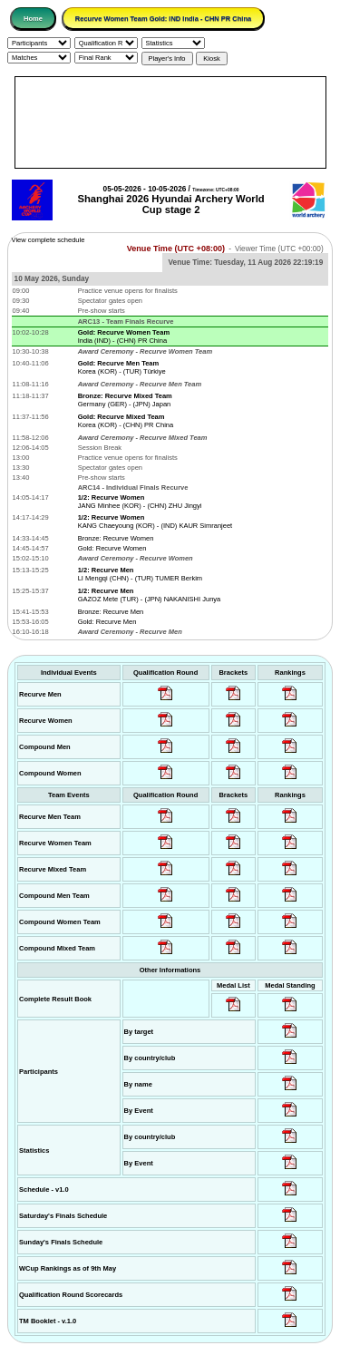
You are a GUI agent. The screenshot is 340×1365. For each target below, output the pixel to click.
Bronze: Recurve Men (111, 612)
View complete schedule (48, 240)
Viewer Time (279, 249)
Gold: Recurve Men (107, 622)
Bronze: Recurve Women (116, 538)
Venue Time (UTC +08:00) (176, 248)
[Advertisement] (170, 122)
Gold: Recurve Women (112, 548)
